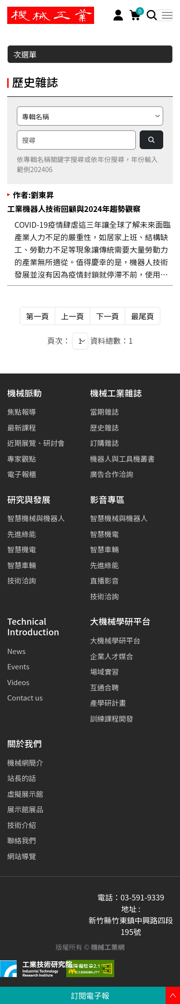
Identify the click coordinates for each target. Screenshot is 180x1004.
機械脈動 (24, 393)
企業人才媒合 (111, 656)
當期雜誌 (104, 412)
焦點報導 (21, 412)
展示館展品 (25, 809)
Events (18, 666)
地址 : (130, 908)
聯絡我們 (21, 840)
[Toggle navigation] (164, 15)
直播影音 (104, 580)
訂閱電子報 (90, 995)
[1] (80, 341)
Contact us (25, 697)
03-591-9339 (142, 897)
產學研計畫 (108, 703)
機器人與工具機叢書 (122, 459)
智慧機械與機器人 (36, 518)
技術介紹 (21, 825)
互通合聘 (104, 687)
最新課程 (21, 427)
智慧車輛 (21, 565)
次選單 (90, 54)
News (16, 651)
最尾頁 (142, 316)
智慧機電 (21, 549)
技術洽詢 (21, 580)
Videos (18, 682)
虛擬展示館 (25, 794)
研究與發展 (28, 499)
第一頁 (37, 316)
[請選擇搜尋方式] (90, 116)
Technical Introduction (33, 627)
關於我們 (24, 743)
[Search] (152, 15)
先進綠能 (21, 534)
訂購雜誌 (104, 443)
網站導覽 (21, 856)
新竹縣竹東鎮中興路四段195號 (130, 925)
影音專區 (107, 499)
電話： (108, 897)
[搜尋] (76, 140)
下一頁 (107, 316)
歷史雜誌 (104, 427)
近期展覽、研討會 (36, 443)
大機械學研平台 (120, 621)
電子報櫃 (21, 474)
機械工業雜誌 (116, 393)
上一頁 (72, 316)
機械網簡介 (25, 763)
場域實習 (104, 671)
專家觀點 (21, 459)
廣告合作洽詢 (111, 474)
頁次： (58, 340)
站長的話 (21, 778)
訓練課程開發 (111, 718)
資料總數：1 (111, 340)
